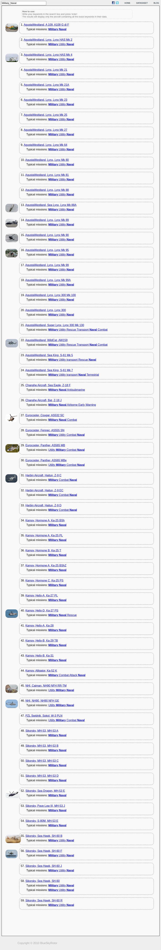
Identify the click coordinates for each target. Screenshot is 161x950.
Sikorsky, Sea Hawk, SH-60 (42, 880)
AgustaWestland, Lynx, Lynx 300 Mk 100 (50, 295)
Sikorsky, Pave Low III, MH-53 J (45, 805)
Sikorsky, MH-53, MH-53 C (42, 760)
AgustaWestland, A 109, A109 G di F (46, 24)
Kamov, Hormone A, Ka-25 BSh (45, 520)
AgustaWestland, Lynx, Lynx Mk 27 (45, 129)
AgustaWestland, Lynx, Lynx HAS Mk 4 (48, 54)
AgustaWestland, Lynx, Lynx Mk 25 (45, 114)
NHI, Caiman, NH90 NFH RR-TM (46, 685)
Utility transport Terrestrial (73, 374)
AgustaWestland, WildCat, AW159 (46, 340)
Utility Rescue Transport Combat (78, 329)
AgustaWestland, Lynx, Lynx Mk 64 (45, 144)
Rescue (62, 615)
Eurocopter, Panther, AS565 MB (45, 445)
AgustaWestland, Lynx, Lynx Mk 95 (47, 250)
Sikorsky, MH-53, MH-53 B (41, 745)
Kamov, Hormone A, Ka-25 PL (44, 535)
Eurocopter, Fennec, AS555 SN (44, 430)
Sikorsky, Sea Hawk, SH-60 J (43, 865)
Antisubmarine (66, 389)
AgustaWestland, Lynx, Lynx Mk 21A (46, 84)
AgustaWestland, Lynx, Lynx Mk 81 (47, 174)
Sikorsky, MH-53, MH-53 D (42, 775)
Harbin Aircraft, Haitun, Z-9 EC (44, 490)
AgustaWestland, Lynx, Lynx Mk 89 (47, 220)
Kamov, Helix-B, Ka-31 (39, 655)
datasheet (142, 3)
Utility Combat (66, 434)
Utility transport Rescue (72, 359)
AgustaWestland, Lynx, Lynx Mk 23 (45, 99)
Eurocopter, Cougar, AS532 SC (44, 415)
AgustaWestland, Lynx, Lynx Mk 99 (47, 265)
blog (156, 3)
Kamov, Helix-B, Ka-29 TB (41, 640)
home (128, 3)
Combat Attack (66, 675)
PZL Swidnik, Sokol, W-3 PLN (43, 715)
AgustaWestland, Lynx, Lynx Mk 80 (47, 159)
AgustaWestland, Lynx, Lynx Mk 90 (47, 235)
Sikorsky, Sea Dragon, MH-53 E (45, 790)
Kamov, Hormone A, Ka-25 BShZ (45, 565)
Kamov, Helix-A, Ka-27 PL (41, 595)
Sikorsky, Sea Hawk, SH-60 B (43, 835)
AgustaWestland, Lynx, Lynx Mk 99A (48, 280)
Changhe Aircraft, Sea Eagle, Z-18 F (48, 385)
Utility (61, 44)
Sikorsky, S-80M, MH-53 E (41, 820)
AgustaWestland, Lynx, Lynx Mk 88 (47, 189)
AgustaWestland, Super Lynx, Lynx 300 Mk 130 (54, 325)
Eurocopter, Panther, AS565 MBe (46, 460)
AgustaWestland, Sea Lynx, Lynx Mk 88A (50, 204)
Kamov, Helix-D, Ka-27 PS (41, 610)
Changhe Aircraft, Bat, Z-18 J (43, 400)
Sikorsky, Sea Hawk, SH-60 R (43, 900)
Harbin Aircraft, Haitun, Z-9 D (43, 505)
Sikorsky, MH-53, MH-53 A (41, 730)
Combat (62, 419)
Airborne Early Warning (72, 404)
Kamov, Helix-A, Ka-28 (39, 625)
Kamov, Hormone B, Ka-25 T (43, 550)
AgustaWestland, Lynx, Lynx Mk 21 (45, 69)
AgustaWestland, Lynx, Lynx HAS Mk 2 (48, 39)
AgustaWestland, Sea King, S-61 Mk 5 (49, 355)
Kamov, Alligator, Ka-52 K (41, 670)
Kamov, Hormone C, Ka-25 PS (44, 580)
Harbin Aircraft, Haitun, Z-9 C (43, 475)
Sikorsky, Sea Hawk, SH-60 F (43, 850)
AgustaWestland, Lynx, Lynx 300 (45, 310)
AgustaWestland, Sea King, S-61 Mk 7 (49, 370)
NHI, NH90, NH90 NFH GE (42, 700)
